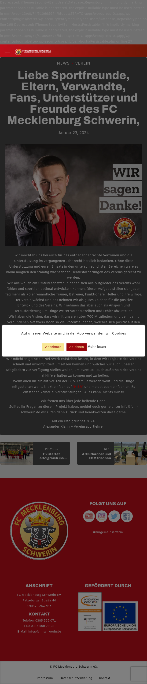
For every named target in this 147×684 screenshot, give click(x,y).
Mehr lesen (97, 347)
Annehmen (53, 347)
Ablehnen (76, 347)
